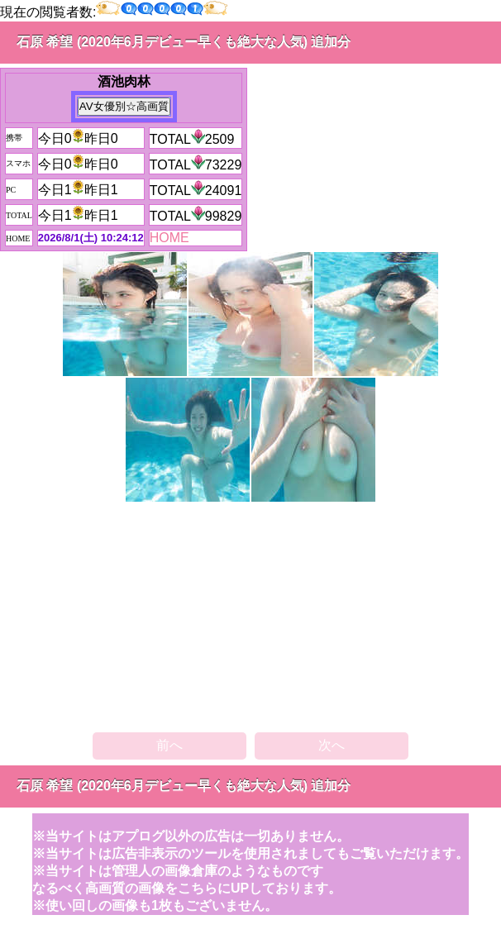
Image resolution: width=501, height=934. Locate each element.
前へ (169, 745)
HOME (169, 238)
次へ (331, 745)
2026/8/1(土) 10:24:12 (91, 237)
